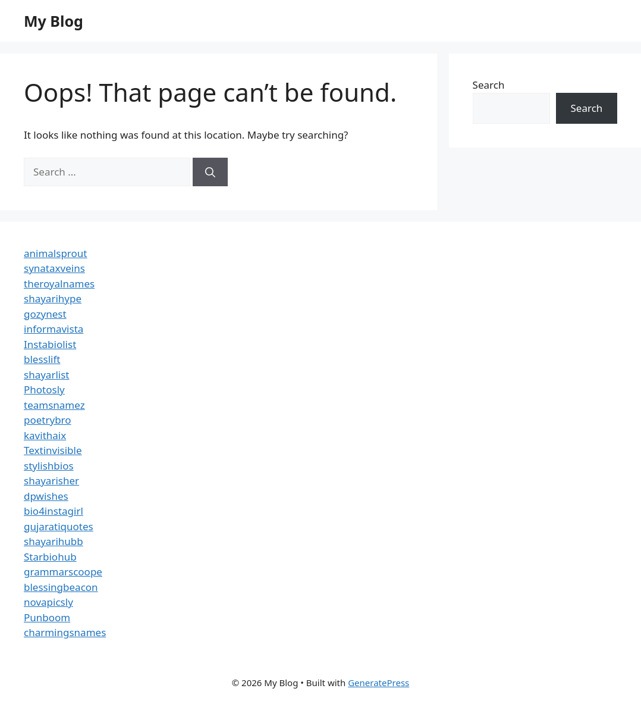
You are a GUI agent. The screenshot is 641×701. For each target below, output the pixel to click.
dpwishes (46, 496)
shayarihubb (53, 541)
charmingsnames (65, 632)
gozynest (45, 314)
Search (489, 85)
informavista (53, 329)
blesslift (42, 359)
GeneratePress (378, 683)
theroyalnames (59, 283)
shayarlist (46, 374)
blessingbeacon (61, 587)
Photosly (44, 389)
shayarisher (51, 480)
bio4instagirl (53, 511)
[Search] (210, 172)
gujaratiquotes (58, 526)
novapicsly (48, 602)
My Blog (53, 21)
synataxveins (54, 268)
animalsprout (55, 253)
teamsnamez (54, 405)
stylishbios (49, 465)
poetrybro (47, 420)
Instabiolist (50, 344)
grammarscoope (63, 571)
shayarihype (52, 298)
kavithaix (45, 435)
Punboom (47, 617)
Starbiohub (50, 557)
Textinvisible (53, 450)
